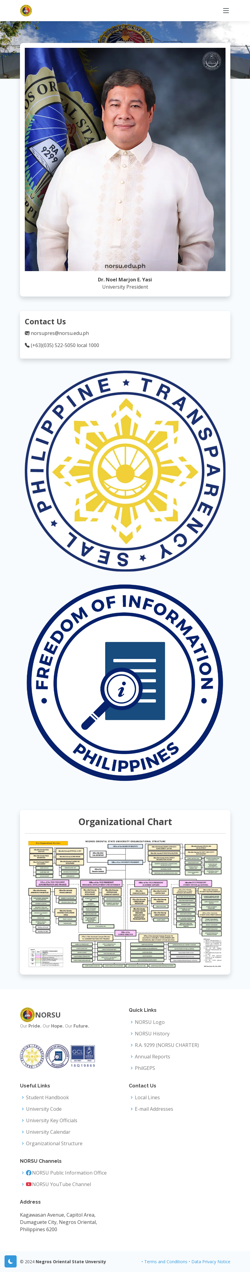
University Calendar (48, 1131)
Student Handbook (47, 1097)
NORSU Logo (150, 1022)
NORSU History (152, 1033)
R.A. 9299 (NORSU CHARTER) (167, 1045)
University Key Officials (51, 1120)
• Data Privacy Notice (209, 1261)
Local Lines (147, 1097)
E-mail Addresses (154, 1108)
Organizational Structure (54, 1143)
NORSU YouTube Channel (61, 1184)
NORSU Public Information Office (69, 1172)
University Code (44, 1108)
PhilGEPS (145, 1068)
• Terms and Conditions (164, 1261)
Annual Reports (152, 1056)
